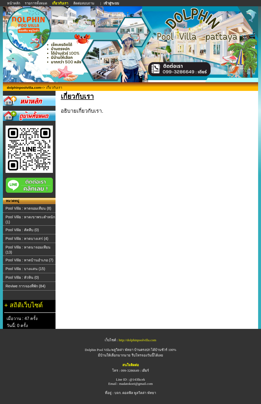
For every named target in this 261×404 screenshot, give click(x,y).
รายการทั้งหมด (36, 3)
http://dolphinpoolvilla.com (137, 340)
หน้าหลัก (14, 3)
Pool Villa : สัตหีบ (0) (22, 230)
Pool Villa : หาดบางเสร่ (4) (27, 238)
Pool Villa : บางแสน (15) (25, 269)
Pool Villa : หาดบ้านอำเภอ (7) (29, 260)
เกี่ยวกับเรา (60, 3)
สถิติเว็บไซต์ (26, 305)
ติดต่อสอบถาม (84, 3)
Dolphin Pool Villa (98, 350)
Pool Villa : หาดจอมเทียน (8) (28, 208)
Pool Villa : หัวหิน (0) (22, 277)
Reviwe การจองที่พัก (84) (26, 286)
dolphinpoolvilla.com (24, 88)
